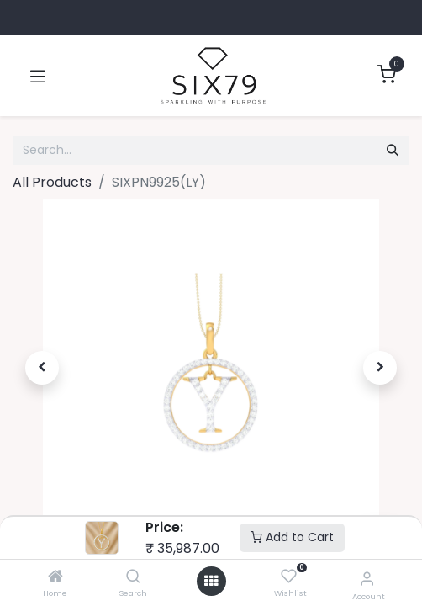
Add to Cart (292, 537)
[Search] (133, 577)
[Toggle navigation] (38, 76)
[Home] (55, 577)
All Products (52, 182)
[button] (42, 368)
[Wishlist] (288, 576)
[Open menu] (211, 581)
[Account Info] (367, 578)
